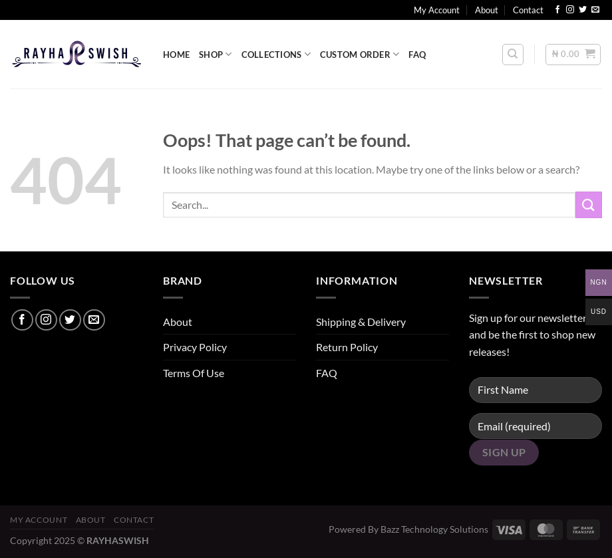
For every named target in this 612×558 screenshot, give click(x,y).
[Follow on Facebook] (557, 10)
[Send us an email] (595, 10)
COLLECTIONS (276, 54)
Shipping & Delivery (361, 321)
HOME (176, 54)
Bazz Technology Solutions (434, 529)
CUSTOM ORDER (360, 54)
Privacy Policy (195, 347)
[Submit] (588, 204)
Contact (528, 10)
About (486, 10)
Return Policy (347, 347)
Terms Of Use (193, 372)
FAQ (417, 54)
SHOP (215, 54)
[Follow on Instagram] (570, 10)
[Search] (513, 54)
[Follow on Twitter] (583, 10)
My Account (437, 10)
